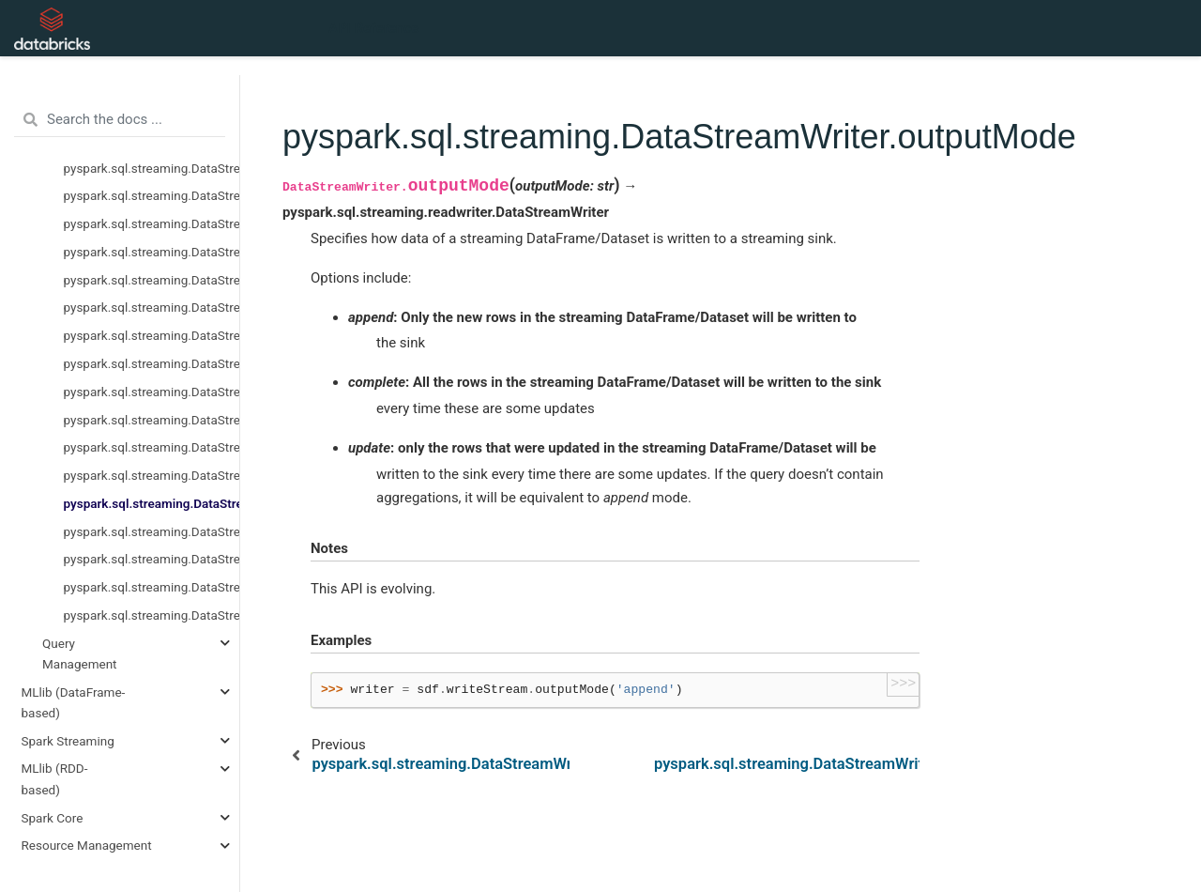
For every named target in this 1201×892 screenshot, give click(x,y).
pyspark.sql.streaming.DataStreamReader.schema (152, 307)
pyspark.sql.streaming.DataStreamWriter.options (152, 475)
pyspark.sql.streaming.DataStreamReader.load (152, 168)
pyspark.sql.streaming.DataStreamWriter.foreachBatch (152, 391)
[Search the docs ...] (119, 120)
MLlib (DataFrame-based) (74, 702)
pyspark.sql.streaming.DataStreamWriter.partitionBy (152, 531)
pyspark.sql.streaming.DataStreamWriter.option (152, 446)
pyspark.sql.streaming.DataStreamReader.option (152, 195)
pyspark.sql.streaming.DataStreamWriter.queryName (152, 558)
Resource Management (87, 845)
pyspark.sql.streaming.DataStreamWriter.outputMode (152, 503)
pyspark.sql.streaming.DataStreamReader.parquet (152, 279)
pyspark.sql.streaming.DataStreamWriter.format (152, 419)
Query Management (79, 653)
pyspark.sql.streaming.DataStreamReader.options (152, 223)
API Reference (373, 28)
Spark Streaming (68, 740)
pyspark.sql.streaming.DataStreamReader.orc (152, 251)
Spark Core (53, 817)
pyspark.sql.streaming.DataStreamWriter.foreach (152, 363)
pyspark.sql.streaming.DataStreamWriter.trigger (152, 615)
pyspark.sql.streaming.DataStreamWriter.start (152, 586)
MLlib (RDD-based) (55, 778)
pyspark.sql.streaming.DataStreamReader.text (152, 335)
